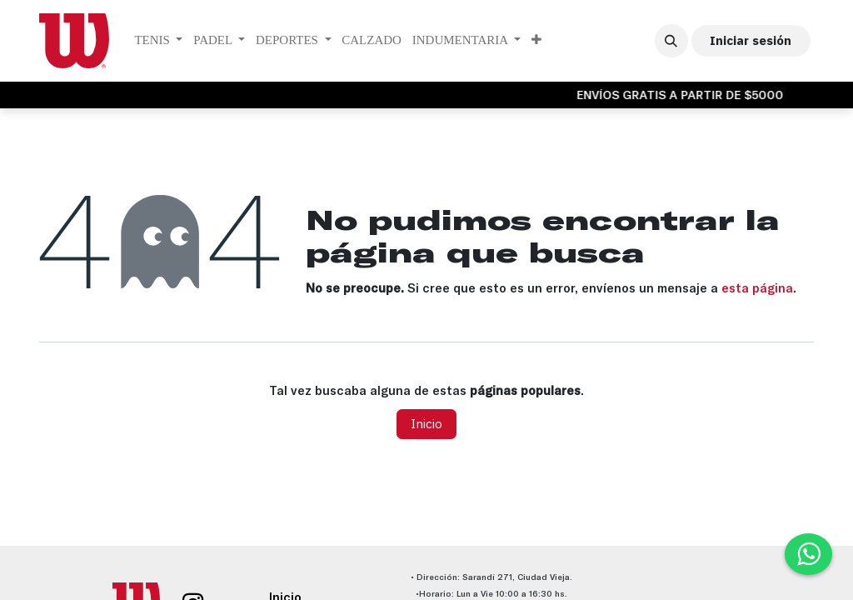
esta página (757, 288)
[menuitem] (158, 41)
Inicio (426, 424)
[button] (671, 41)
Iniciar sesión (750, 40)
